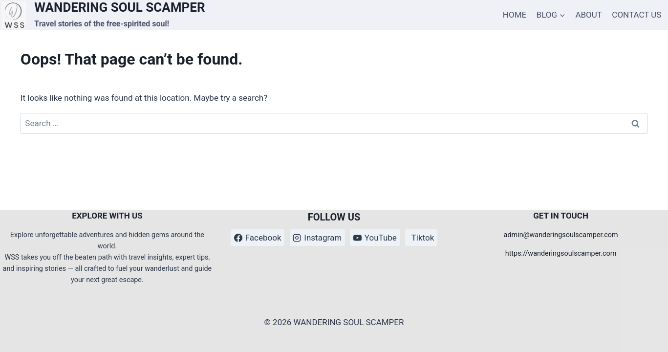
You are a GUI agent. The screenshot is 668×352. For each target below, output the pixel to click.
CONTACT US (636, 15)
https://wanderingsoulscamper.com (561, 253)
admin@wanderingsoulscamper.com (561, 235)
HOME (514, 15)
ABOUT (588, 15)
